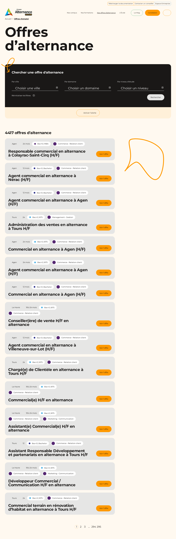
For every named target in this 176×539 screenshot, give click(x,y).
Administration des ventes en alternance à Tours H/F (47, 226)
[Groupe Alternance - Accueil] (21, 12)
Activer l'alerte (88, 112)
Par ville (15, 82)
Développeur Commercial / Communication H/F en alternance (41, 483)
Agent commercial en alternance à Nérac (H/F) (42, 177)
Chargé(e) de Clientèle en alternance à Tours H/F (45, 371)
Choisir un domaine (89, 88)
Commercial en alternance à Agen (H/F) (46, 249)
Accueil (8, 19)
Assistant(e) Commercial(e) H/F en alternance (41, 428)
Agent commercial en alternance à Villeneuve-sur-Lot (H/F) (42, 347)
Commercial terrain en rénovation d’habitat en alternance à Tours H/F (42, 507)
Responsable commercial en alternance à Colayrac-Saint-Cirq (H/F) (46, 153)
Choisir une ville (36, 88)
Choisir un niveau (142, 88)
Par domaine (70, 82)
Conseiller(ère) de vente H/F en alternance (38, 322)
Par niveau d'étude (125, 82)
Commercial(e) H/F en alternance (40, 400)
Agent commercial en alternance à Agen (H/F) (48, 202)
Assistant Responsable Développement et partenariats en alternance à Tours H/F (48, 452)
